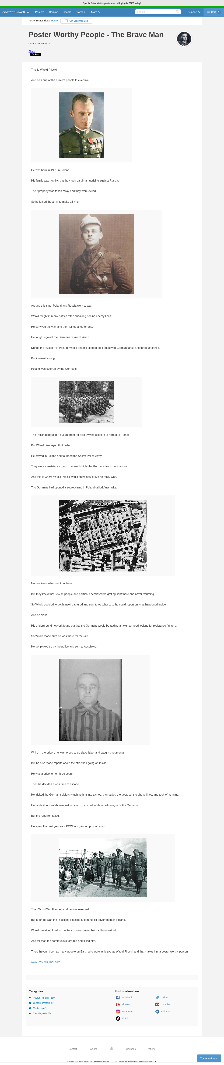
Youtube (165, 1004)
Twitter (164, 997)
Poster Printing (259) (44, 997)
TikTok (125, 1018)
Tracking (92, 1049)
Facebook (127, 997)
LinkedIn (165, 1011)
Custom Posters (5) (43, 1003)
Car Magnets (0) (42, 1013)
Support (192, 11)
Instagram (127, 1011)
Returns (151, 1049)
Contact (72, 1049)
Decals (67, 11)
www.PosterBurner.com (45, 962)
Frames (80, 11)
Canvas (53, 11)
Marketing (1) (40, 1008)
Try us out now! (209, 1058)
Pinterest (126, 1004)
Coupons (131, 1049)
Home (54, 20)
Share (32, 51)
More (94, 11)
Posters (39, 11)
